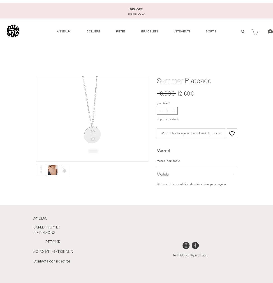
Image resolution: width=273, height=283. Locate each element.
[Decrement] (160, 111)
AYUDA (40, 218)
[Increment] (174, 111)
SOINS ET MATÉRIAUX (53, 251)
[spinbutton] (167, 111)
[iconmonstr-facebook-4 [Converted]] (195, 245)
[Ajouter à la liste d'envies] (232, 133)
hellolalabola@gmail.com (190, 255)
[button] (255, 31)
